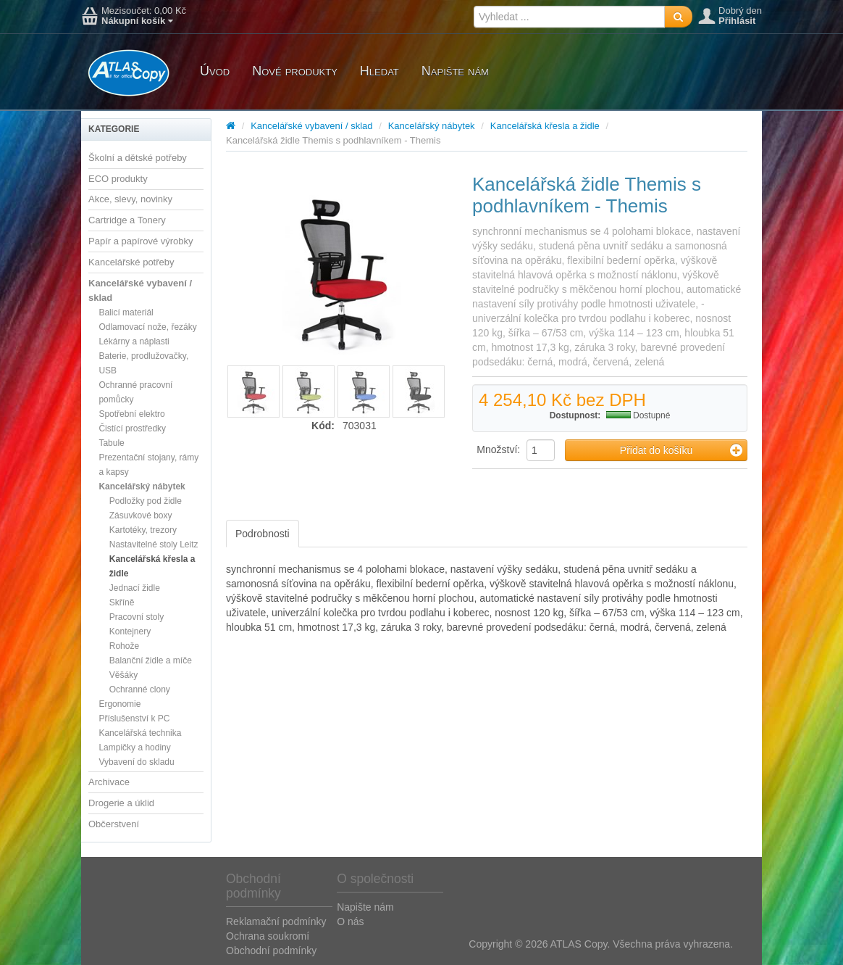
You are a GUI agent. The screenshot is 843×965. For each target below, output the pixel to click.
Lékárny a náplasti (133, 341)
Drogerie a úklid (121, 803)
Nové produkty (294, 71)
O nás (350, 921)
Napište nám (455, 71)
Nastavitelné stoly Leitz (153, 544)
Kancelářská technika (139, 733)
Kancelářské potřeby (131, 262)
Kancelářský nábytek (141, 486)
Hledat (379, 71)
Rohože (124, 646)
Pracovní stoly (136, 617)
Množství (497, 449)
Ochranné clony (139, 689)
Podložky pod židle (145, 501)
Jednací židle (134, 588)
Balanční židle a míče (150, 660)
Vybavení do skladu (136, 762)
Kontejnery (130, 631)
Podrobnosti (262, 533)
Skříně (122, 602)
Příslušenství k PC (133, 718)
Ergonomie (119, 704)
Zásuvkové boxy (140, 515)
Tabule (111, 443)
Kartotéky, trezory (143, 530)
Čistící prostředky (132, 428)
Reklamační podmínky (276, 921)
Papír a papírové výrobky (140, 241)
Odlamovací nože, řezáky (147, 327)
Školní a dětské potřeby (137, 157)
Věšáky (123, 675)
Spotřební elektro (131, 414)
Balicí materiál (125, 312)
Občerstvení (113, 824)
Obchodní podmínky (271, 950)
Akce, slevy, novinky (130, 199)
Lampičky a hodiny (134, 747)
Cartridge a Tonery (127, 220)
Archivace (109, 781)
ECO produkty (118, 178)
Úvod (215, 71)
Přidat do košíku (681, 450)
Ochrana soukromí (267, 936)
